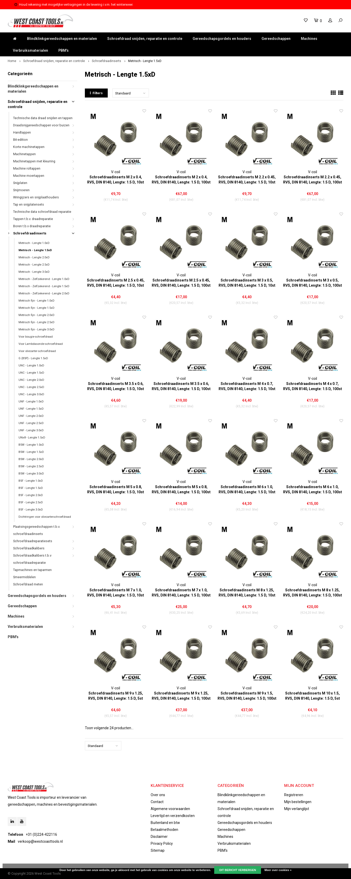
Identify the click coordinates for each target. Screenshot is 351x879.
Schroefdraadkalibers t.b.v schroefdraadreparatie (32, 559)
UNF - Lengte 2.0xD (31, 416)
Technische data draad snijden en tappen (43, 118)
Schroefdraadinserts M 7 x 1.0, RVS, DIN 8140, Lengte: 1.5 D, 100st (181, 592)
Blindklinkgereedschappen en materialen (62, 39)
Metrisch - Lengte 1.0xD (34, 243)
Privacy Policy (162, 843)
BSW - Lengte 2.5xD (31, 466)
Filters (96, 93)
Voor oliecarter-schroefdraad (37, 351)
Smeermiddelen (24, 577)
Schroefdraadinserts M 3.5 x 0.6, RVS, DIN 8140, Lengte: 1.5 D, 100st (181, 386)
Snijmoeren (21, 190)
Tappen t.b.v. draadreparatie (33, 219)
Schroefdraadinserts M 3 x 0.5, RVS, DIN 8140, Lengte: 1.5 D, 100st (312, 282)
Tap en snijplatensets (28, 204)
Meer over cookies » (278, 870)
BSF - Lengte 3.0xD (31, 509)
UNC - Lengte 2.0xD (31, 380)
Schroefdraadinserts (106, 61)
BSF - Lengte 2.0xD (31, 495)
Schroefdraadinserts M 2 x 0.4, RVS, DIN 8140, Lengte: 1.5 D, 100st (181, 179)
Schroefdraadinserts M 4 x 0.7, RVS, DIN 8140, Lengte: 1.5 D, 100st (312, 386)
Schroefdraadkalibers (28, 548)
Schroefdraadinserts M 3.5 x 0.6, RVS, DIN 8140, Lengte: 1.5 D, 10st (115, 386)
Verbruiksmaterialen (30, 50)
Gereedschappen (276, 39)
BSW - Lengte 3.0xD (31, 473)
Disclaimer (159, 836)
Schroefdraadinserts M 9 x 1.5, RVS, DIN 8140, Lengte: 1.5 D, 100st (247, 695)
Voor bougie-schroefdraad (36, 336)
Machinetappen (24, 154)
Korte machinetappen (28, 147)
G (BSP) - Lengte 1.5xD (33, 358)
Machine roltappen (26, 168)
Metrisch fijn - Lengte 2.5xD (37, 322)
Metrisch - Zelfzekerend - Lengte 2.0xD (44, 293)
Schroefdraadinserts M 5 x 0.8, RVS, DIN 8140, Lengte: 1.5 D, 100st (181, 489)
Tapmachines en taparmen (32, 570)
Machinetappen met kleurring (34, 161)
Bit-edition (20, 140)
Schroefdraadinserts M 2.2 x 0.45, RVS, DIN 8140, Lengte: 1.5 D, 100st (312, 179)
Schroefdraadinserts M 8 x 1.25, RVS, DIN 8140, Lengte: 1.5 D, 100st (312, 592)
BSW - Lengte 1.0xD (31, 444)
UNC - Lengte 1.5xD (31, 372)
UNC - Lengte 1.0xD (31, 365)
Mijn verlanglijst (296, 809)
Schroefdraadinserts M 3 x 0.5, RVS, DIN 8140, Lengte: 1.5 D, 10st (247, 282)
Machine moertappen (28, 176)
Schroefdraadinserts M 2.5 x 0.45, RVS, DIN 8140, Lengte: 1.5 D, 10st (116, 282)
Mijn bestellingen (297, 802)
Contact (157, 802)
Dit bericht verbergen (237, 870)
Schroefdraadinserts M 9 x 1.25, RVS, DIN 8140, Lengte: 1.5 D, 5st (115, 695)
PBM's (63, 50)
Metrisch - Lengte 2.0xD (34, 257)
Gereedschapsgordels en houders (222, 39)
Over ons (158, 795)
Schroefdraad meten (28, 584)
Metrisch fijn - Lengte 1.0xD (37, 300)
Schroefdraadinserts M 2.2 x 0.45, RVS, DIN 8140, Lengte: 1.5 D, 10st (247, 179)
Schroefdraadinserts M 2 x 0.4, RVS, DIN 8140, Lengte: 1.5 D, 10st (115, 179)
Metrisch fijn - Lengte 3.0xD (37, 329)
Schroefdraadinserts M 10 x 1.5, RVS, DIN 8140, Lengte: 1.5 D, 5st (312, 695)
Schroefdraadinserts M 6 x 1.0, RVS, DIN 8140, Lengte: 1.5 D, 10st (247, 489)
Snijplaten (20, 183)
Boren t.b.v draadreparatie (32, 226)
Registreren (293, 795)
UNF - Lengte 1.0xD (31, 401)
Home (12, 61)
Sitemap (158, 850)
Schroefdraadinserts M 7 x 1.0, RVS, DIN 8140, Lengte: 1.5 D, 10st (115, 592)
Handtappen (22, 132)
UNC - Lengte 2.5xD (31, 387)
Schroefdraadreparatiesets (32, 541)
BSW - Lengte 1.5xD (31, 452)
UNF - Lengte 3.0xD (31, 430)
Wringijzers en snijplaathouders (36, 197)
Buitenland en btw (165, 823)
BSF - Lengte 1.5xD (31, 488)
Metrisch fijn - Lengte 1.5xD (37, 308)
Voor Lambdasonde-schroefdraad (41, 344)
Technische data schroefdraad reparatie (42, 212)
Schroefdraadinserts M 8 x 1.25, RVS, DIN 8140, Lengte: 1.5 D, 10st (247, 592)
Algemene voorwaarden (170, 809)
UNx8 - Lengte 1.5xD (32, 437)
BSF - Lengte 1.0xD (31, 480)
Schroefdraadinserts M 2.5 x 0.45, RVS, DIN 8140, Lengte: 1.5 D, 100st (181, 282)
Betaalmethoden (164, 830)
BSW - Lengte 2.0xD (31, 459)
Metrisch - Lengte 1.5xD (144, 61)
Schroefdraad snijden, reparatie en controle (144, 39)
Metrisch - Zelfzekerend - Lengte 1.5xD (44, 286)
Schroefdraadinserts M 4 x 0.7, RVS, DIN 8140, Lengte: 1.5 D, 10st (247, 386)
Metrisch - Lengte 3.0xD (34, 272)
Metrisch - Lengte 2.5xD (34, 264)
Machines (309, 39)
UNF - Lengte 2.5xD (31, 423)
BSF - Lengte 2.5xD (31, 502)
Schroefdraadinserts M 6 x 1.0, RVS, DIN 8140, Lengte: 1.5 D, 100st (312, 489)
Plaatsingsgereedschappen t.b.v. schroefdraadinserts (36, 530)
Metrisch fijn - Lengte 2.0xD (37, 315)
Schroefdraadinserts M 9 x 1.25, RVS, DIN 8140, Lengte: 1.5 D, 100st (181, 695)
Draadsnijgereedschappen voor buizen (41, 125)
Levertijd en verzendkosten (173, 816)
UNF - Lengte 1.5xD (31, 408)
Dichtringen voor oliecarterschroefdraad (45, 516)
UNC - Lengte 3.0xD (31, 394)
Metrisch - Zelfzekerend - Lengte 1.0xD (44, 279)
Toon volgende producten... (109, 728)
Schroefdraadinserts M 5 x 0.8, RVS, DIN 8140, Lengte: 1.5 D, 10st (115, 489)
